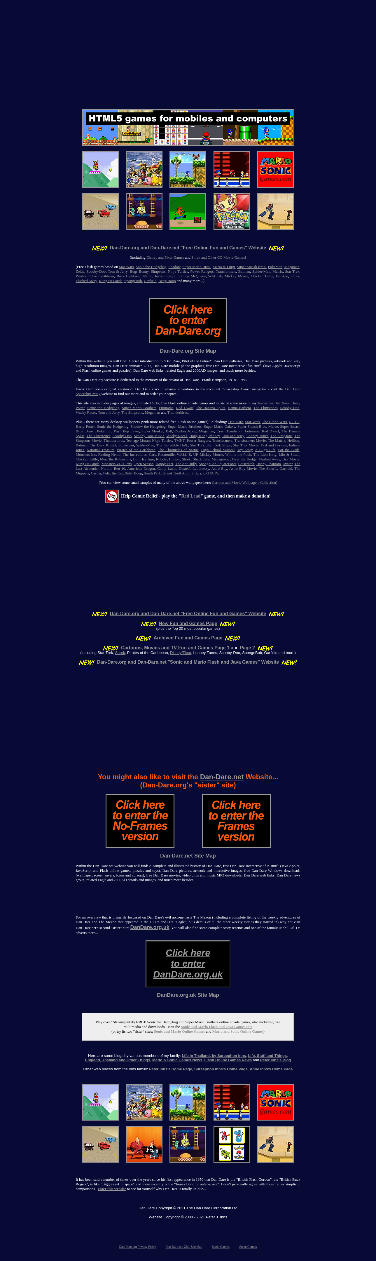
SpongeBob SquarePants (217, 464)
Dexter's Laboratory (194, 468)
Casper (96, 473)
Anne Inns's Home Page (271, 1069)
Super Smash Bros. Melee (257, 426)
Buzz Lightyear (129, 276)
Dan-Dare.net (222, 777)
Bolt (136, 459)
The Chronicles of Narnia (178, 450)
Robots (161, 459)
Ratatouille (166, 454)
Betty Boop (167, 281)
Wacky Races (86, 412)
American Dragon (141, 468)
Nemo (147, 276)
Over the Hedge (244, 459)
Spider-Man (261, 271)
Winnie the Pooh (238, 454)
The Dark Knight (103, 445)
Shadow (175, 267)
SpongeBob (133, 281)
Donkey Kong (186, 431)
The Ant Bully (186, 464)
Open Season (144, 464)
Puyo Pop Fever (126, 431)
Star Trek (292, 271)
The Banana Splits (210, 408)
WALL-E (215, 276)
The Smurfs (268, 468)
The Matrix (276, 440)
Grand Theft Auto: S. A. (180, 473)
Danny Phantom (268, 464)
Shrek (295, 276)
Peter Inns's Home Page (170, 1069)
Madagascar (220, 459)
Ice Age (282, 276)
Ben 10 (119, 468)
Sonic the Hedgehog (151, 267)
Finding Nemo (109, 454)
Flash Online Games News (228, 1060)
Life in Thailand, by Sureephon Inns (214, 1055)
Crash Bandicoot (229, 431)
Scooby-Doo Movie (149, 436)
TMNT (179, 440)
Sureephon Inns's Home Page (221, 1069)
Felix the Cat (113, 473)
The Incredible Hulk (172, 445)
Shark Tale (201, 459)
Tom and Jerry (109, 412)
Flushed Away (86, 281)
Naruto (106, 468)
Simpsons (158, 271)
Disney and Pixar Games (165, 257)
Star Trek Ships (219, 445)
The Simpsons (132, 412)
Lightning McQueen (190, 276)
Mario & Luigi (224, 267)
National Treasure (100, 450)
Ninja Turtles (178, 271)
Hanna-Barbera (239, 408)
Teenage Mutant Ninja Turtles (149, 440)
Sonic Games (248, 1246)
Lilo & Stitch (289, 454)
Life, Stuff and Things (267, 1055)
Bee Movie (290, 459)
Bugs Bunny (139, 271)
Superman (126, 445)
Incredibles (163, 276)
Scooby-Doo (96, 271)
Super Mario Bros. (196, 267)
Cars (152, 454)
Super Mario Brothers (139, 408)
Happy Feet (164, 464)
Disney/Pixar (180, 652)
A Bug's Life (265, 450)
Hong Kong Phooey (204, 436)
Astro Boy (219, 468)
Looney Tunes (257, 436)
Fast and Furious (274, 445)
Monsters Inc (86, 454)
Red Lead (190, 495)
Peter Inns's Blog (275, 1060)
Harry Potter (85, 426)
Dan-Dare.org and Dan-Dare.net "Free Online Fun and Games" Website (188, 247)
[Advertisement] (188, 48)
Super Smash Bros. (251, 267)
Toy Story (245, 450)
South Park (152, 473)
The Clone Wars (274, 422)
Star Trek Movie (246, 445)
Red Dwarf (185, 408)
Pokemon (275, 267)
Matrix (277, 271)
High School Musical (218, 450)
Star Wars (126, 267)
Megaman (291, 267)
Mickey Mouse (236, 276)
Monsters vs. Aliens (117, 464)
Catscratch (246, 464)
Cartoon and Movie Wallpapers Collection (244, 482)
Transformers (226, 271)
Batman (244, 271)
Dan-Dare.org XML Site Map (184, 1246)
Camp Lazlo (166, 468)
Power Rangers (202, 271)
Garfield (150, 281)
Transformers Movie (250, 440)
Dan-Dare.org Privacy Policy (137, 1246)
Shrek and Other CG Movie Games (218, 257)
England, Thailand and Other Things (117, 1060)
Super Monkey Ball (156, 431)
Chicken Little (262, 276)
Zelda (80, 271)
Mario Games (221, 1246)
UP (195, 454)
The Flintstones (265, 408)
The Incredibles (134, 454)
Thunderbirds (177, 412)
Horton (174, 459)
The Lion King (264, 454)
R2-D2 (294, 422)
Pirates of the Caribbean (95, 276)
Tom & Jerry (118, 271)
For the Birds (288, 450)
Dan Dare (235, 422)
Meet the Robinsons (115, 459)
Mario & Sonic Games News (177, 1060)
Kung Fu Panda (111, 281)
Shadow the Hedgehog (148, 426)
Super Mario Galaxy (219, 426)
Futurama (166, 408)
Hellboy (293, 440)
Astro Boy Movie (243, 468)
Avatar (288, 464)
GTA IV (212, 473)
